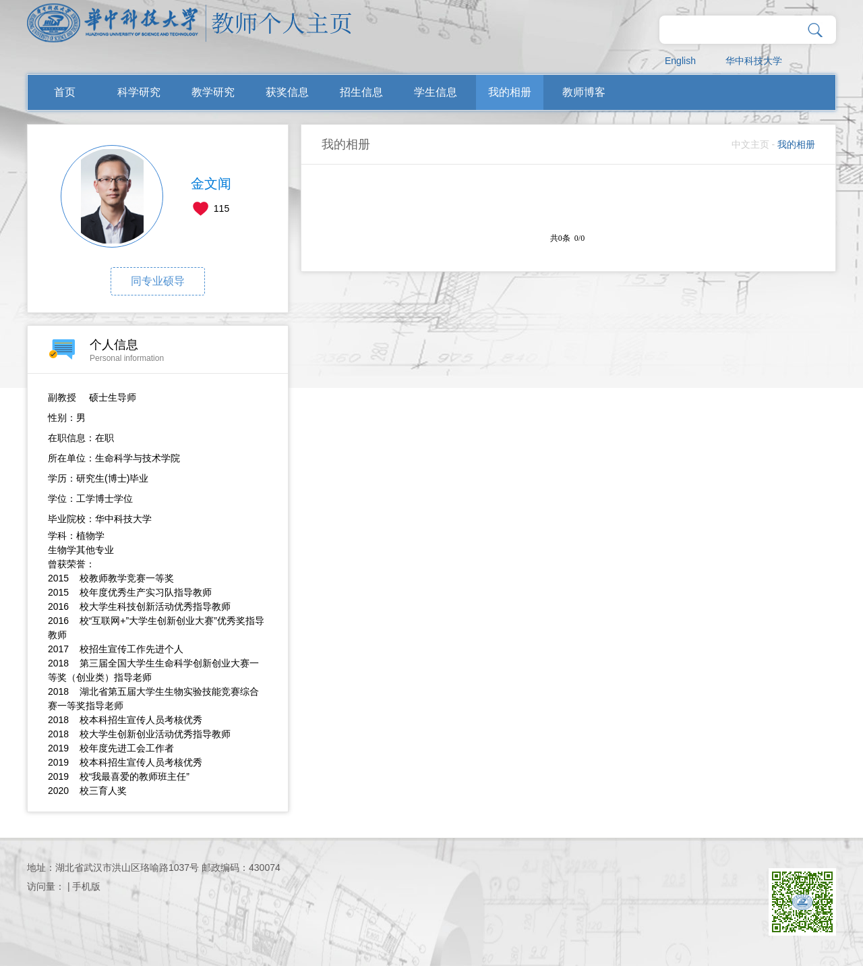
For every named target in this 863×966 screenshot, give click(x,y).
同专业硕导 (158, 281)
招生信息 (361, 92)
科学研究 (138, 92)
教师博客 (583, 92)
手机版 (86, 886)
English (680, 60)
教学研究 (213, 92)
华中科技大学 (753, 60)
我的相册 (509, 92)
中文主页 (750, 144)
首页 (65, 92)
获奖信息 (287, 92)
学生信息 (435, 92)
